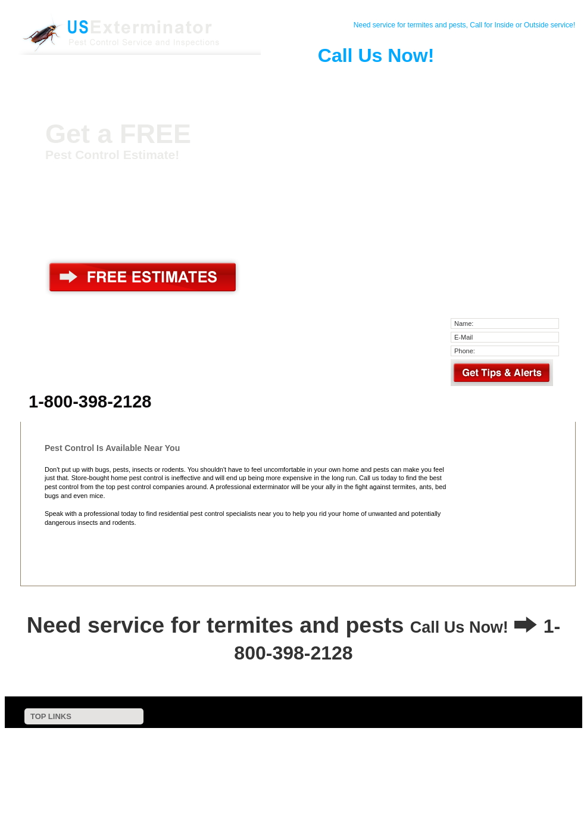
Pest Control (164, 80)
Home (76, 80)
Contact (120, 80)
